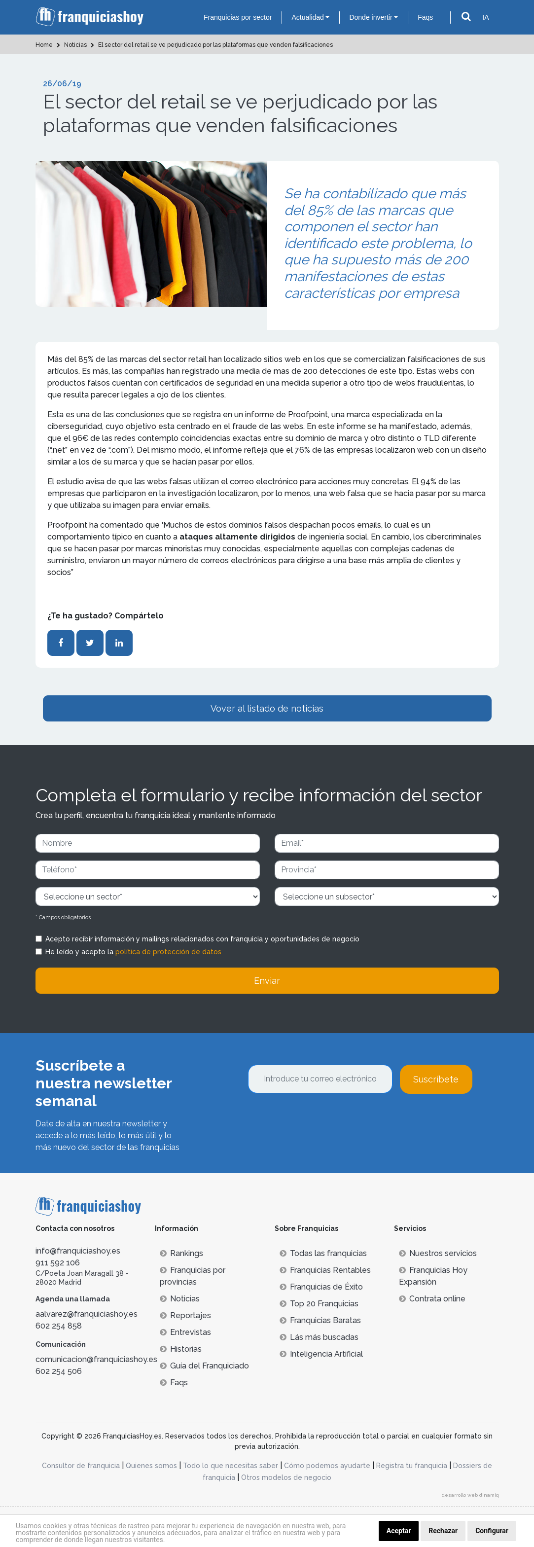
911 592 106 (58, 1262)
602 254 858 (59, 1326)
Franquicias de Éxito (321, 1287)
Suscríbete (436, 1079)
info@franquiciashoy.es (78, 1251)
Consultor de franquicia (81, 1466)
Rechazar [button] (443, 1531)
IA (485, 17)
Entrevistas (185, 1332)
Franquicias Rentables (325, 1270)
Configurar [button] (491, 1531)
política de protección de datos (168, 952)
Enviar (267, 980)
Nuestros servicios (438, 1253)
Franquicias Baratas (320, 1320)
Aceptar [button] (399, 1531)
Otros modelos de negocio (286, 1477)
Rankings (181, 1253)
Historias (181, 1349)
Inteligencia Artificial (321, 1354)
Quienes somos (151, 1466)
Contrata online (432, 1298)
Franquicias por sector (238, 17)
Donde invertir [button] (370, 17)
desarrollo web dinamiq (470, 1495)
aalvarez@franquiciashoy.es (87, 1314)
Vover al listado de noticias (267, 708)
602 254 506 (59, 1371)
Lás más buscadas (319, 1337)
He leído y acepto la (133, 952)
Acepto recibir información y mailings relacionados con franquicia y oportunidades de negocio (202, 939)
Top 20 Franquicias (319, 1303)
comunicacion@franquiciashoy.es (96, 1359)
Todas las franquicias (323, 1253)
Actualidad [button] (307, 17)
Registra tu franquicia (411, 1466)
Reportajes (185, 1315)
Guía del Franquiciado (204, 1365)
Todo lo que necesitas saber (230, 1466)
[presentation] (323, 1120)
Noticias (180, 1298)
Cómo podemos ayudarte (327, 1466)
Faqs (425, 17)
